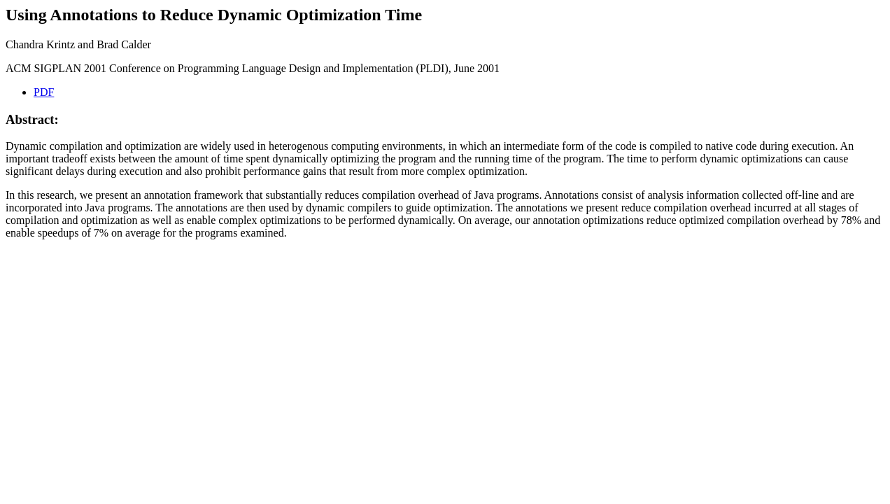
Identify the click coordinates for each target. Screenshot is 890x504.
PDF (44, 92)
